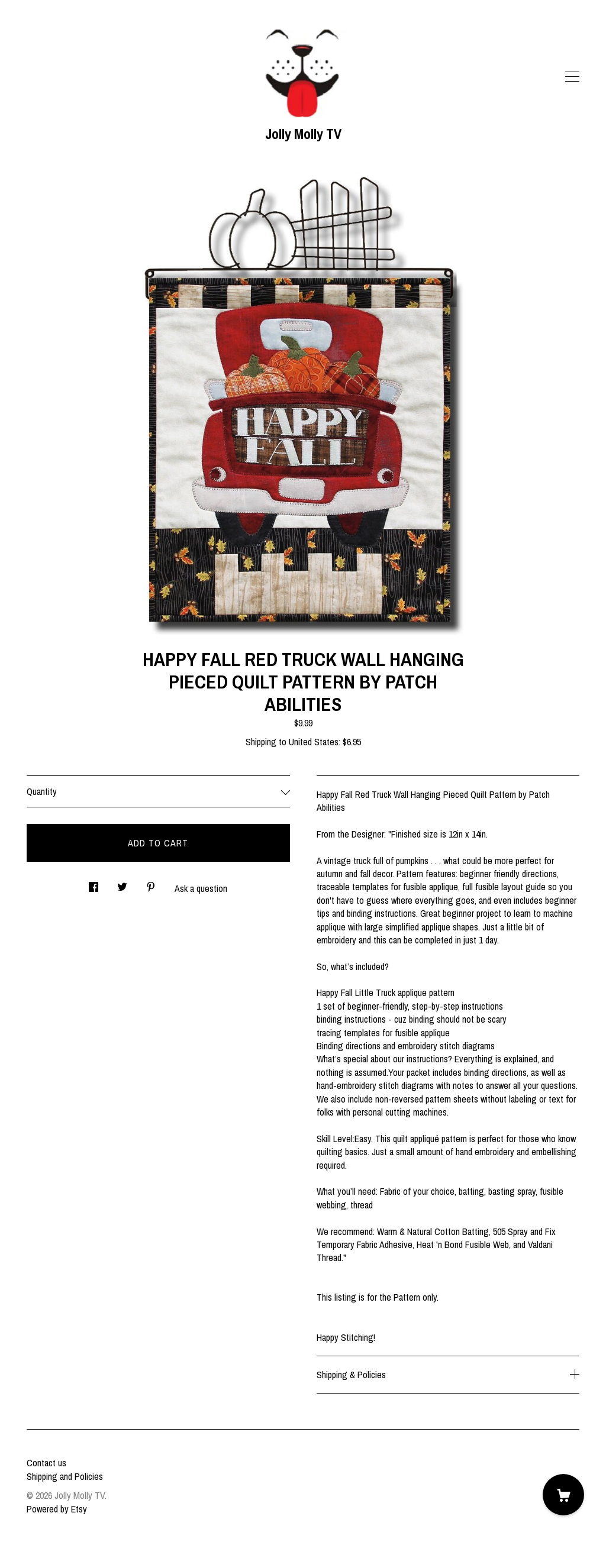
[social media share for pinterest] (151, 883)
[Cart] (563, 1494)
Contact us (46, 1462)
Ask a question (201, 888)
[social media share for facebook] (93, 883)
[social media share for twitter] (122, 883)
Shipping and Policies (65, 1476)
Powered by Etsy (57, 1508)
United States (314, 741)
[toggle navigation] (572, 77)
